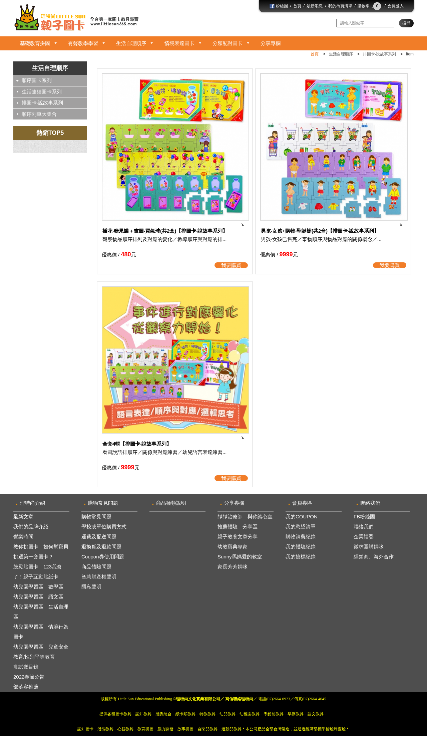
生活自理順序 (131, 43)
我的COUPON (302, 516)
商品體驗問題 (96, 566)
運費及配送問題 (98, 536)
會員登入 (396, 6)
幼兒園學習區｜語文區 (38, 596)
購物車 (370, 6)
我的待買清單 (340, 6)
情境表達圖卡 (179, 43)
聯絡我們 (370, 503)
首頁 (297, 6)
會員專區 (302, 503)
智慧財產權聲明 (98, 576)
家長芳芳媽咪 (233, 566)
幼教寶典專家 (233, 546)
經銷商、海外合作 (374, 556)
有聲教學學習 (83, 43)
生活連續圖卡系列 (42, 91)
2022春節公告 (28, 677)
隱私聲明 (91, 586)
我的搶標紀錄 (301, 556)
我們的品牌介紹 (30, 526)
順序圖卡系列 (37, 80)
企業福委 (364, 536)
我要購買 (231, 265)
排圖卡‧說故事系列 (379, 54)
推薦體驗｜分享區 (238, 526)
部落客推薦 (25, 687)
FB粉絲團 (364, 516)
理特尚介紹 (32, 503)
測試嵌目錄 (25, 667)
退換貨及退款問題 (101, 546)
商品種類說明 (171, 503)
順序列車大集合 (39, 114)
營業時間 (23, 536)
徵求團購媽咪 (369, 546)
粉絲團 (278, 6)
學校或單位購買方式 (103, 526)
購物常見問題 (103, 503)
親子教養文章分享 (238, 536)
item (410, 54)
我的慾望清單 (301, 526)
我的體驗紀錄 (301, 546)
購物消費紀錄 (301, 536)
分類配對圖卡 (227, 43)
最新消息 (315, 6)
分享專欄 (271, 43)
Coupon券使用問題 (102, 556)
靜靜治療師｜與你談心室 (245, 516)
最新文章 (23, 516)
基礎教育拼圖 (35, 43)
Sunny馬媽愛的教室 (240, 556)
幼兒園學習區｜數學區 (38, 586)
